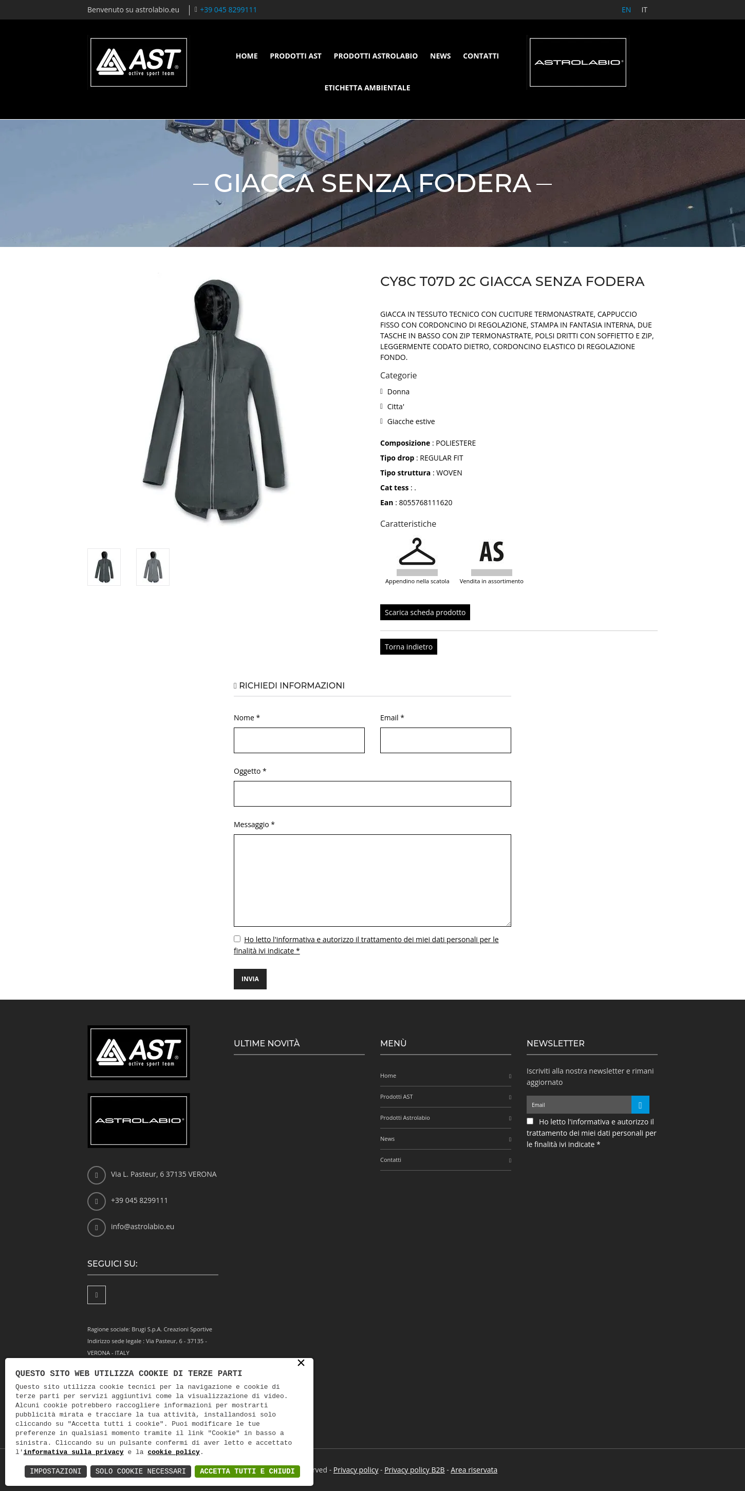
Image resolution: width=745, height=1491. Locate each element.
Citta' (395, 406)
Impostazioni (56, 1471)
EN (626, 9)
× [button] (301, 1363)
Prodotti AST (296, 56)
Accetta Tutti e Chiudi (247, 1471)
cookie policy (173, 1452)
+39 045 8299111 (228, 9)
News (440, 56)
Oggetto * (250, 771)
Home (247, 56)
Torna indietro (409, 647)
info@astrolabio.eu (142, 1226)
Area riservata (474, 1470)
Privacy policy (356, 1470)
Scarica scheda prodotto (425, 612)
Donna (398, 391)
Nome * (247, 717)
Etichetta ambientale (367, 87)
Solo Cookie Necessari (141, 1471)
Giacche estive (411, 421)
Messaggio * (254, 824)
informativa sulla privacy (74, 1452)
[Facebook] (96, 1295)
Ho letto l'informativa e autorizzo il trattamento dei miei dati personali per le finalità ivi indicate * (592, 1133)
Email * (392, 717)
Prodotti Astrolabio (376, 56)
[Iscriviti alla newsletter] (640, 1105)
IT (644, 9)
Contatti (481, 56)
